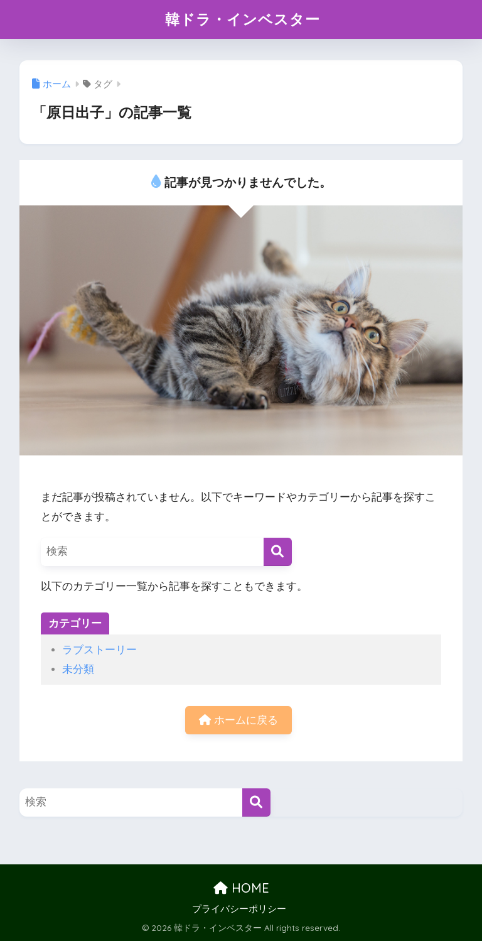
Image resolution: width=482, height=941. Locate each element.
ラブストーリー (99, 650)
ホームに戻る (238, 720)
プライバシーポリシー (239, 909)
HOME (241, 888)
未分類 (78, 669)
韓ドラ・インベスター (242, 19)
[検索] (278, 552)
